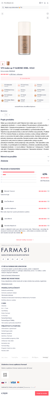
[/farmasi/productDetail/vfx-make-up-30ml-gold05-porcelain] (41, 90)
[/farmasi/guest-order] (6, 284)
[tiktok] (17, 259)
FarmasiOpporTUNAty (7, 320)
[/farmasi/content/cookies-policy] (8, 300)
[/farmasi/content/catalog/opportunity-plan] (6, 331)
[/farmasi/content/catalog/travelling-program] (10, 338)
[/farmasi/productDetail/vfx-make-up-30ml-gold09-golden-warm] (8, 100)
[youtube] (12, 259)
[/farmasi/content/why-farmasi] (5, 313)
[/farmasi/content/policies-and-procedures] (9, 293)
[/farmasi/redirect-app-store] (5, 374)
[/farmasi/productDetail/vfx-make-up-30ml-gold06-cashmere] (8, 95)
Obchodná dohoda (7, 295)
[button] (25, 106)
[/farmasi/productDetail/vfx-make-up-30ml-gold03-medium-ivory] (8, 90)
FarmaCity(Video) (6, 318)
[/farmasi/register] (10, 275)
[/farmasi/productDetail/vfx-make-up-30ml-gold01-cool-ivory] (25, 85)
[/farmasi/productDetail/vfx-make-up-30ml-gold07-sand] (25, 95)
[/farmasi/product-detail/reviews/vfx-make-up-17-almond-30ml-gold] (25, 240)
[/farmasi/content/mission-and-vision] (4, 308)
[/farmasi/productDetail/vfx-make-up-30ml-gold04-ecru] (25, 90)
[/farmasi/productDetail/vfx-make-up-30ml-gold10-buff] (25, 100)
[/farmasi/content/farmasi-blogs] (5, 345)
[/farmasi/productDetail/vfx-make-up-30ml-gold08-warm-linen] (41, 95)
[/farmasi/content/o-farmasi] (4, 315)
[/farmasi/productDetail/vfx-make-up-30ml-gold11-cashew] (41, 100)
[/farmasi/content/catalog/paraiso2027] (5, 350)
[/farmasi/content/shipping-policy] (7, 290)
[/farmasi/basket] (45, 3)
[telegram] (22, 259)
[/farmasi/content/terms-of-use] (18, 297)
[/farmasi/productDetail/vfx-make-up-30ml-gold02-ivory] (41, 85)
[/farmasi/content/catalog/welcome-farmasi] (11, 323)
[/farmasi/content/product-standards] (4, 311)
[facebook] (3, 259)
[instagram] (8, 259)
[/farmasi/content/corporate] (8, 328)
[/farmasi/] (8, 3)
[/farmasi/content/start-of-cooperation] (6, 336)
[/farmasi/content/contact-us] (5, 343)
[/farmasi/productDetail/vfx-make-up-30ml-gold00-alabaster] (8, 85)
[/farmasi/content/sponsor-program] (8, 348)
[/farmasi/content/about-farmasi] (3, 306)
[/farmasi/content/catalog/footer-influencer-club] (7, 341)
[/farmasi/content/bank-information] (6, 333)
